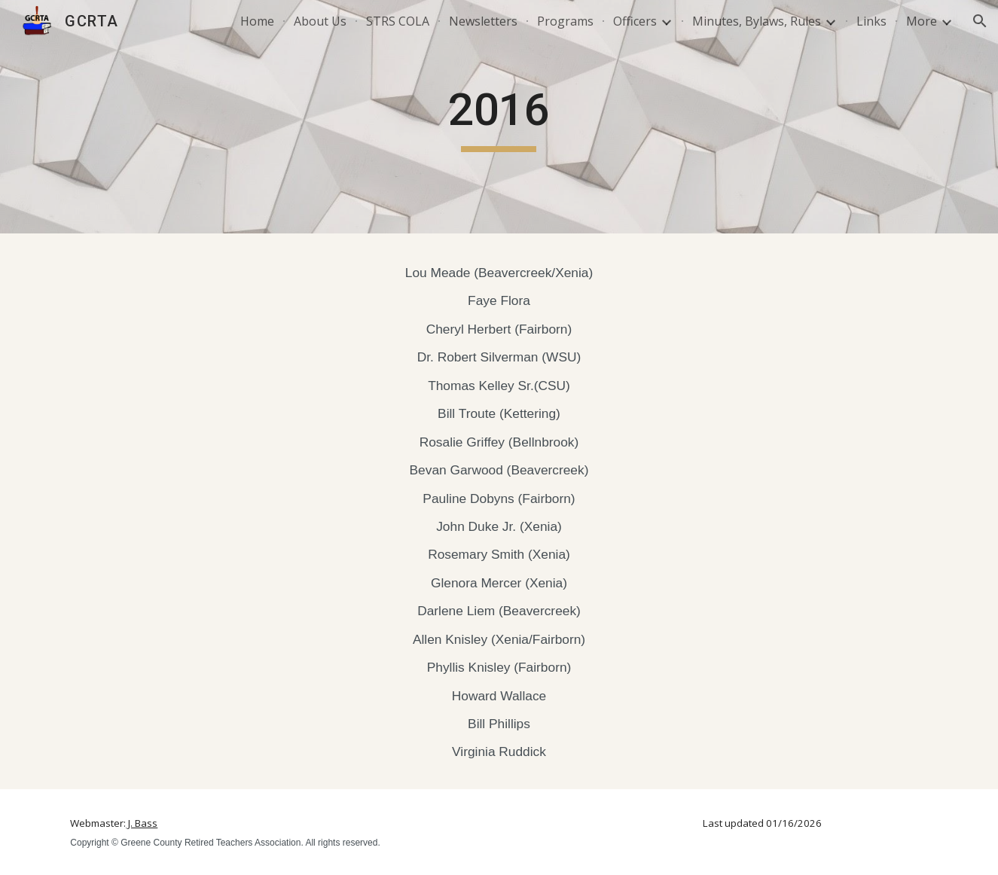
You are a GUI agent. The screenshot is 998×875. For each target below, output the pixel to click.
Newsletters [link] (483, 21)
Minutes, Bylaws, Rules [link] (756, 21)
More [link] (921, 21)
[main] (499, 116)
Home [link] (257, 21)
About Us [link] (320, 21)
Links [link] (871, 21)
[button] (980, 21)
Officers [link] (635, 21)
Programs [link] (565, 21)
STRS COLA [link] (397, 21)
